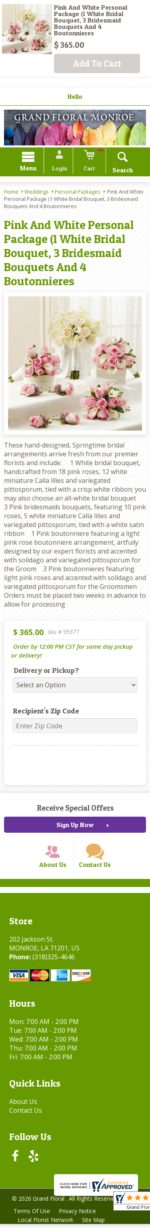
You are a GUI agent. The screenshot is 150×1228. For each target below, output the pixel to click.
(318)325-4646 (52, 960)
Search (120, 171)
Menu (31, 169)
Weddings (36, 192)
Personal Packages (77, 192)
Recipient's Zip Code (43, 712)
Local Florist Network (46, 1224)
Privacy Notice (78, 1215)
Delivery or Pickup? (43, 671)
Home (11, 192)
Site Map (94, 1224)
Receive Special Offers (75, 809)
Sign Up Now (75, 826)
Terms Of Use (32, 1215)
